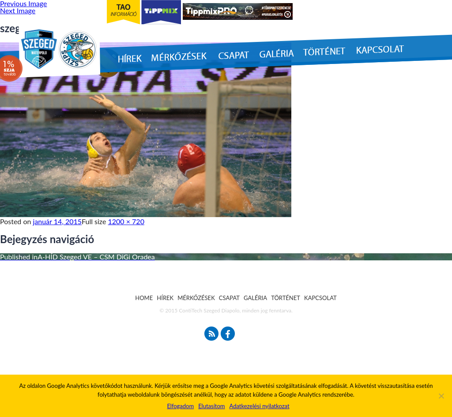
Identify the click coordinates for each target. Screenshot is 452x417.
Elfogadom (180, 405)
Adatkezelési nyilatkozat (259, 405)
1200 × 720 (126, 221)
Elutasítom (211, 405)
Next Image (17, 10)
